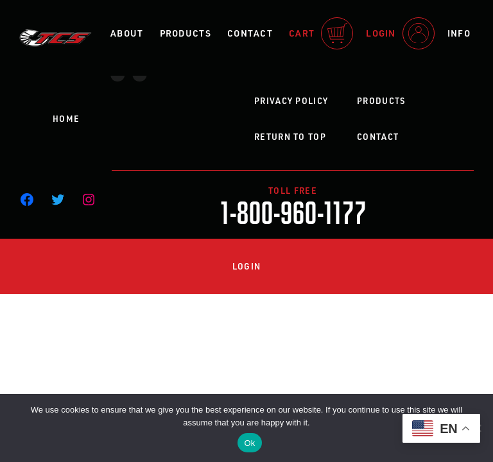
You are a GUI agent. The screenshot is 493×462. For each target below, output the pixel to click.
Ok (249, 443)
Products (185, 33)
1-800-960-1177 (293, 211)
